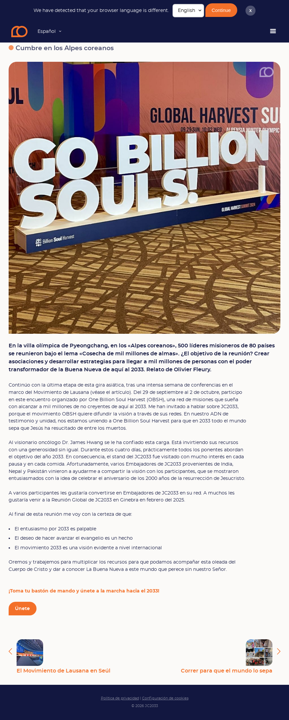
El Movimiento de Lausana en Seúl (63, 656)
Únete (22, 608)
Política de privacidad (120, 698)
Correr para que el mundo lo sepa (226, 656)
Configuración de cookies (165, 698)
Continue (221, 10)
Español (46, 31)
